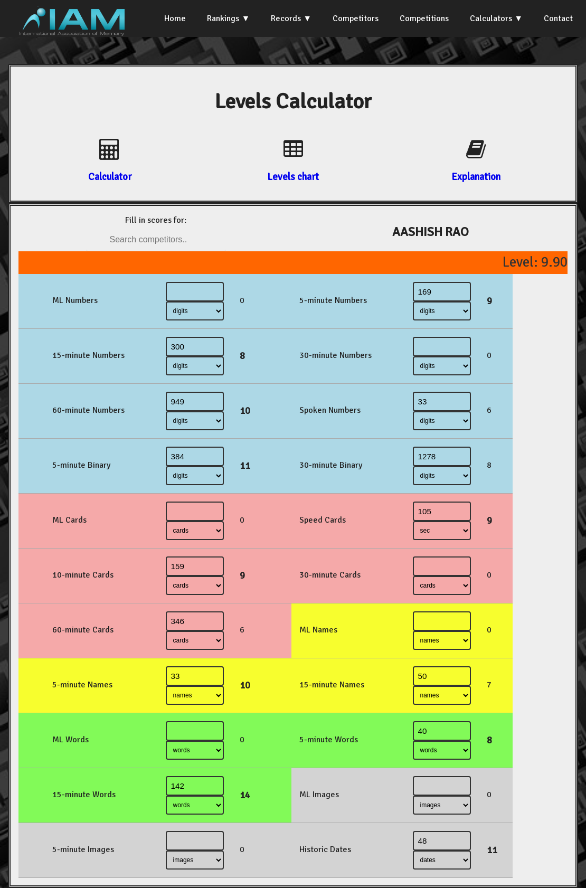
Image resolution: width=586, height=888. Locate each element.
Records (286, 18)
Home (175, 18)
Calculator (109, 177)
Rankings (223, 18)
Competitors (356, 18)
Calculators (491, 18)
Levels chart (293, 177)
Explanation (475, 177)
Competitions (424, 18)
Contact (558, 18)
